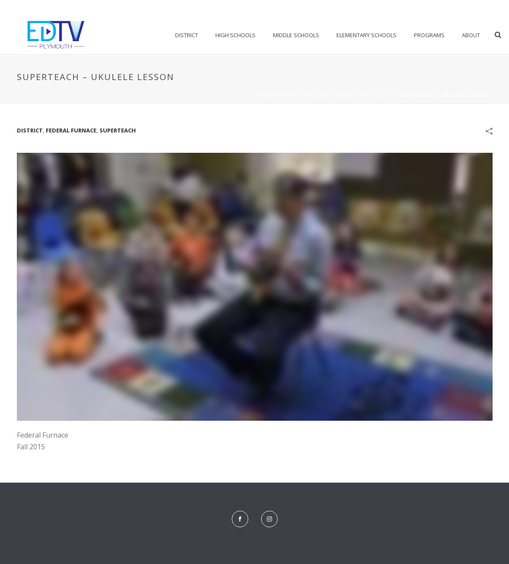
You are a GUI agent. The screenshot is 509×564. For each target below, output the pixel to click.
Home (264, 95)
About (471, 35)
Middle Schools (296, 35)
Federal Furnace (331, 95)
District (186, 35)
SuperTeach (379, 95)
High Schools (235, 35)
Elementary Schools (366, 35)
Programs (429, 35)
